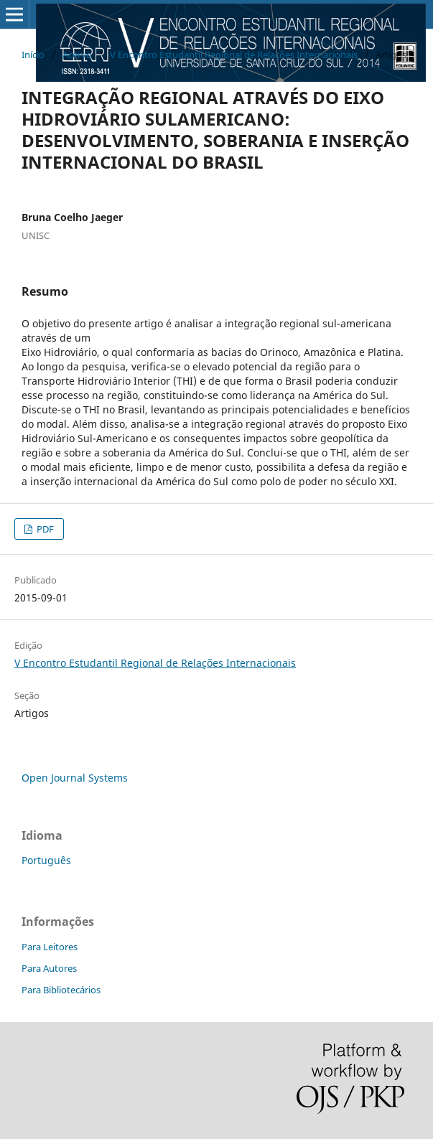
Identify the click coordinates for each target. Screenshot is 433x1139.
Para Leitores (50, 946)
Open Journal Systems (75, 777)
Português (46, 860)
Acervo (77, 54)
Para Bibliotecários (61, 989)
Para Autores (49, 968)
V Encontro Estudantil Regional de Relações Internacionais (234, 54)
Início (33, 54)
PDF (44, 528)
